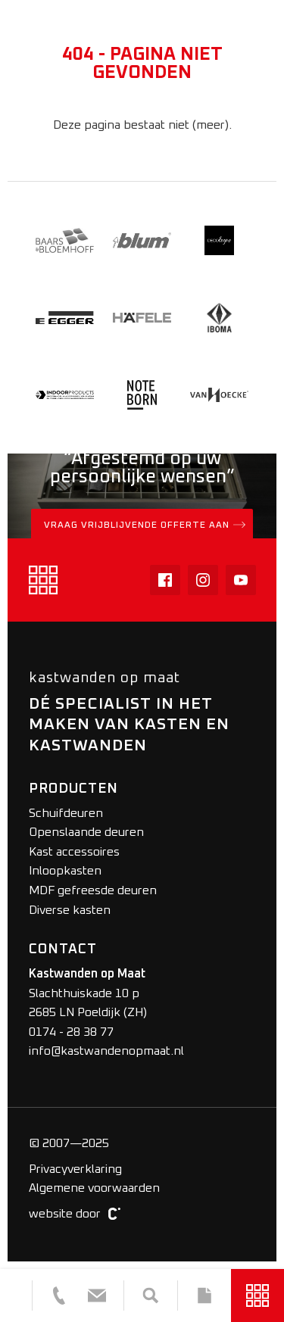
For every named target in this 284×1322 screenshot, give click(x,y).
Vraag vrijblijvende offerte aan (144, 525)
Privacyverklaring (75, 1169)
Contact (63, 949)
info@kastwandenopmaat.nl (106, 1051)
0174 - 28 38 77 (71, 1032)
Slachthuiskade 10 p (84, 993)
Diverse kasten (70, 910)
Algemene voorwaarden (94, 1188)
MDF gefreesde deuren (93, 890)
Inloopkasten (65, 871)
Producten (73, 789)
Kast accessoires (74, 852)
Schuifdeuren (66, 813)
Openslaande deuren (86, 832)
